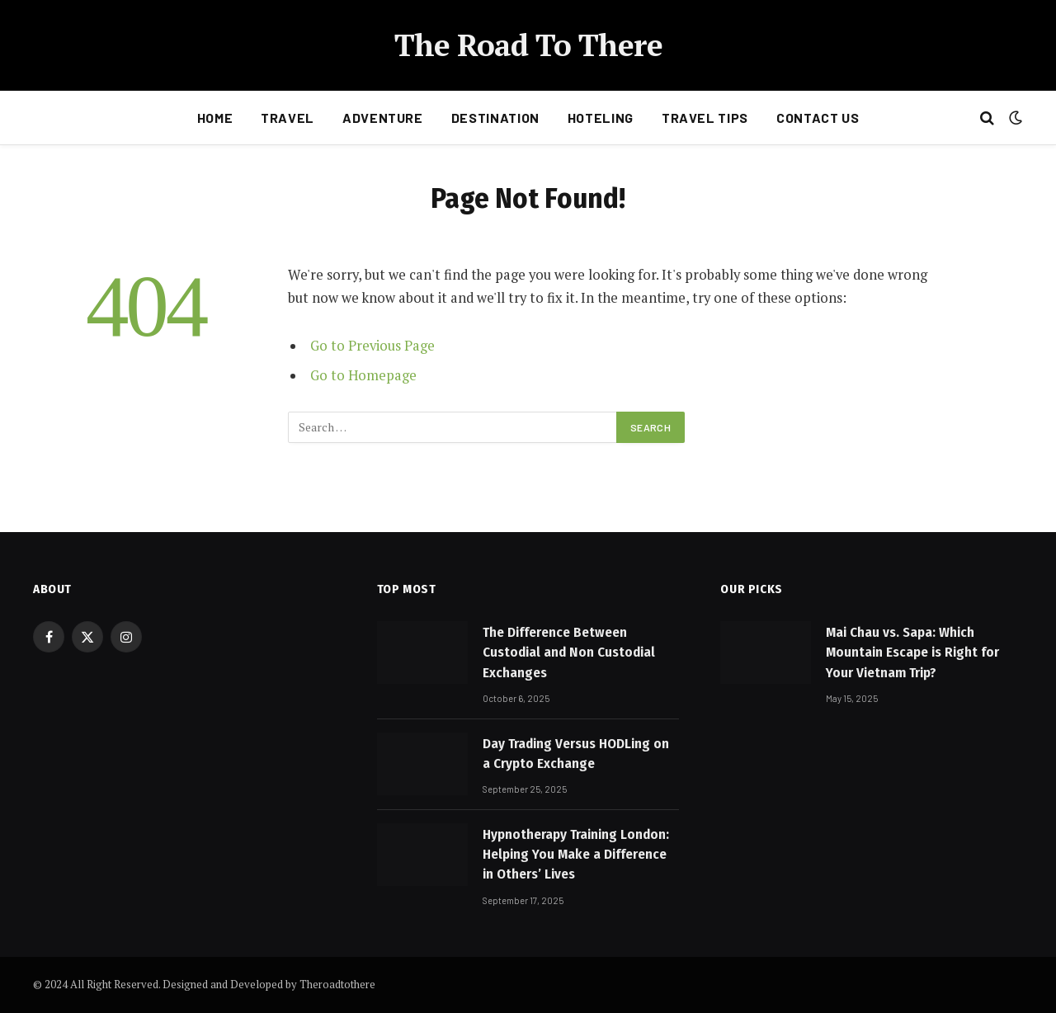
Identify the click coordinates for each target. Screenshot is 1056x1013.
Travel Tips (705, 117)
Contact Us (817, 117)
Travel (287, 117)
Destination (495, 117)
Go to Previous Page (372, 346)
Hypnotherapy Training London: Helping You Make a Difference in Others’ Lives (576, 854)
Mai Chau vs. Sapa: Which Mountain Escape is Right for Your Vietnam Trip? (912, 652)
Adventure (382, 117)
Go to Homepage (363, 375)
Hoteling (601, 117)
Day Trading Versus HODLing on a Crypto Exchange (576, 753)
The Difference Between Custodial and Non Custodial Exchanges (569, 652)
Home (215, 117)
